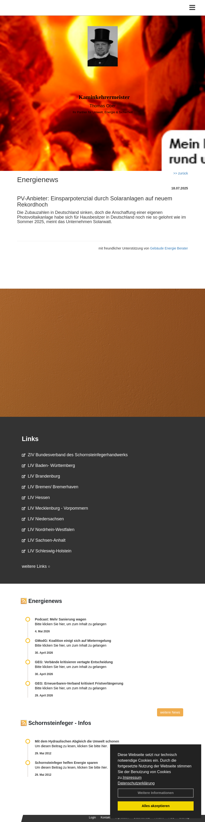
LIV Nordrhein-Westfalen (48, 529)
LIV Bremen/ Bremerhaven (50, 486)
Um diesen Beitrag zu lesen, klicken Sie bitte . (71, 746)
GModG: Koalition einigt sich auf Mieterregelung (73, 641)
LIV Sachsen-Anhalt (43, 540)
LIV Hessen (36, 497)
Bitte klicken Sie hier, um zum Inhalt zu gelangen (70, 624)
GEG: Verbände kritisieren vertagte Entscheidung (74, 662)
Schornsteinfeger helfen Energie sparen (66, 763)
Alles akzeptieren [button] (156, 806)
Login (92, 817)
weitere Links (36, 566)
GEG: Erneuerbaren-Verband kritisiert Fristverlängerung (79, 683)
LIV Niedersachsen (43, 519)
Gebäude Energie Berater (169, 248)
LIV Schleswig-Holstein (46, 551)
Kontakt (105, 817)
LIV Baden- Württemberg (48, 465)
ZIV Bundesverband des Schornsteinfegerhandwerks (75, 454)
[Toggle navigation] (192, 8)
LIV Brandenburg (41, 476)
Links (30, 438)
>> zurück (180, 173)
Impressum (132, 777)
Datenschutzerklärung (136, 783)
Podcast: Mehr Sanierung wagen (60, 619)
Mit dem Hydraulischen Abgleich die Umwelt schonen (77, 741)
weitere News (170, 712)
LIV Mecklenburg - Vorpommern (55, 508)
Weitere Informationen (156, 793)
